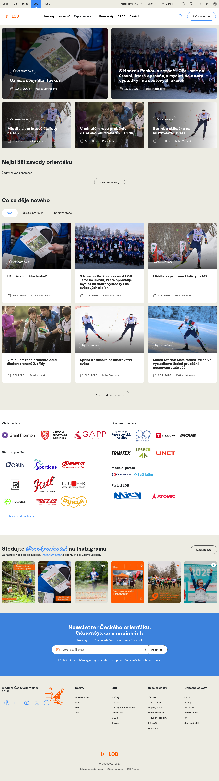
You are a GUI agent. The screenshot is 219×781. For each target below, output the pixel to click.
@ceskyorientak (46, 548)
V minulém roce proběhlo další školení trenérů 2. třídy (106, 130)
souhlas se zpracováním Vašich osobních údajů (130, 660)
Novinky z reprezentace (123, 707)
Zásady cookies (115, 769)
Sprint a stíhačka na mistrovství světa (171, 130)
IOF (186, 718)
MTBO (25, 4)
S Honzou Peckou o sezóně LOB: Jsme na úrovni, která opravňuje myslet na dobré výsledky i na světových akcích (161, 75)
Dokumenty (106, 16)
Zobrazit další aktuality (109, 394)
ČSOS (5, 4)
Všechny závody (109, 182)
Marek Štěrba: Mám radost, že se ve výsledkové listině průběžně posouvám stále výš (182, 363)
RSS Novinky (133, 769)
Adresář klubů (191, 712)
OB (15, 4)
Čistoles (152, 697)
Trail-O (46, 4)
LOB (36, 4)
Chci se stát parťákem (21, 515)
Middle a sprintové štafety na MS (32, 130)
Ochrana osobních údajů (91, 769)
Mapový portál (155, 707)
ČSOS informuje (23, 70)
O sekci (134, 16)
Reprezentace (82, 16)
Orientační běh (82, 697)
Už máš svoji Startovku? (35, 80)
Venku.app (153, 728)
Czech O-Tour (154, 702)
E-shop (169, 4)
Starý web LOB (191, 723)
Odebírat (156, 649)
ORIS (150, 4)
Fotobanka (189, 707)
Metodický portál (129, 4)
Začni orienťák (201, 16)
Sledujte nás (204, 549)
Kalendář (64, 16)
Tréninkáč (152, 723)
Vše (9, 212)
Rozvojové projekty (157, 718)
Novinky (49, 16)
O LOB (121, 16)
